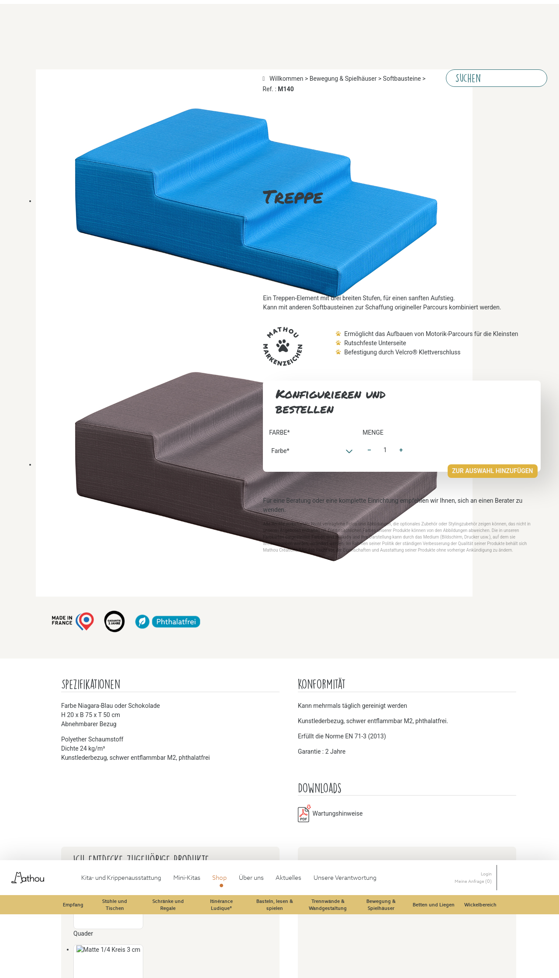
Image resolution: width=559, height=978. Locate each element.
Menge (9, 500)
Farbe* (9, 176)
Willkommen (18, 34)
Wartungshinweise (43, 773)
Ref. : (186, 34)
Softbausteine (142, 34)
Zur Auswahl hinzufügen (34, 518)
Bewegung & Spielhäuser (80, 34)
